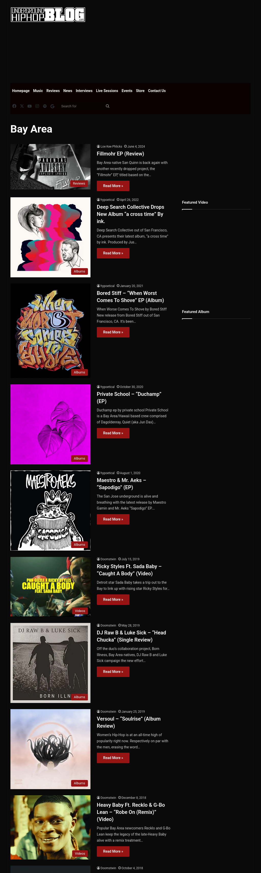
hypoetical (108, 200)
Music (38, 91)
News (67, 91)
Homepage (21, 91)
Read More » (113, 186)
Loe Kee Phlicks (111, 146)
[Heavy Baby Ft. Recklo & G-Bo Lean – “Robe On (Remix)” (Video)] (50, 827)
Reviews (53, 91)
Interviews (84, 91)
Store (140, 91)
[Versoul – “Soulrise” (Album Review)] (50, 749)
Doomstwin (108, 559)
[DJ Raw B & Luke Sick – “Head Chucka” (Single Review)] (50, 663)
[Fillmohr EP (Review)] (50, 166)
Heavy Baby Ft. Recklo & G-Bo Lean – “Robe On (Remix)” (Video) (131, 812)
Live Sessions (107, 91)
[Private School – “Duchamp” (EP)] (50, 424)
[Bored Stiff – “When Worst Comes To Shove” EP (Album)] (50, 330)
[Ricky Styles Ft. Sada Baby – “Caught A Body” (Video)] (50, 587)
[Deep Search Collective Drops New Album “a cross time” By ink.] (50, 237)
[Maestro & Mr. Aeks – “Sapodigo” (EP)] (50, 511)
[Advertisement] (177, 40)
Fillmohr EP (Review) (120, 154)
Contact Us (157, 91)
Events (127, 91)
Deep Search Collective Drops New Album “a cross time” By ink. (130, 214)
